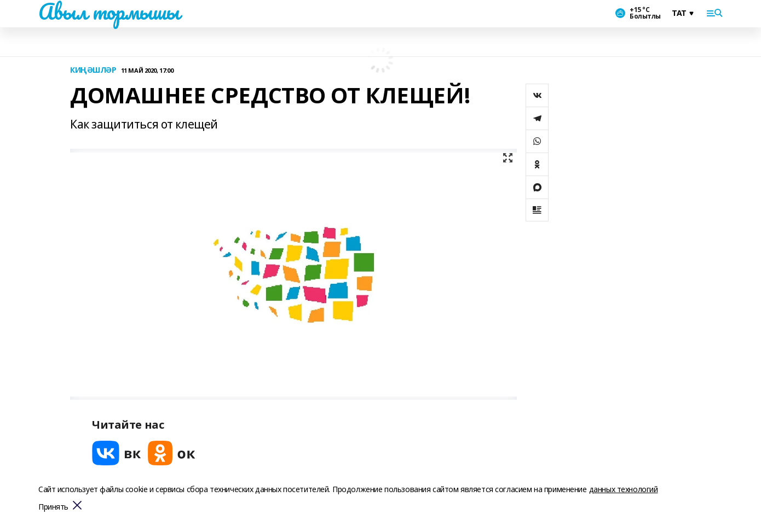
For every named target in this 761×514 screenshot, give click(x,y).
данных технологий (623, 489)
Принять (53, 507)
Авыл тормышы (109, 11)
